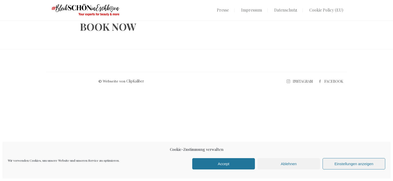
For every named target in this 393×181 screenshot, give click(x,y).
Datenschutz (285, 10)
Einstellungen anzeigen (353, 164)
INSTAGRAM (303, 81)
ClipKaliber (135, 81)
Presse (223, 10)
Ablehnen (289, 164)
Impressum (251, 10)
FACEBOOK (333, 81)
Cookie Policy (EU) (326, 10)
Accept (223, 164)
